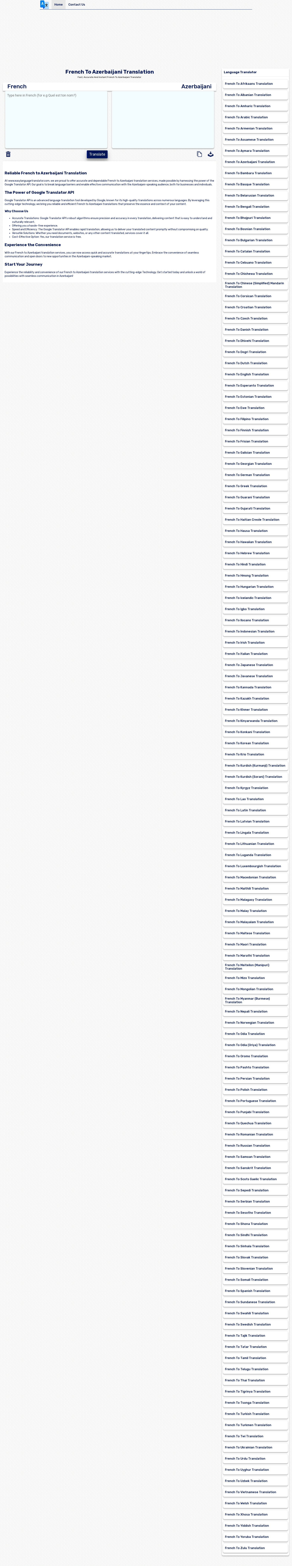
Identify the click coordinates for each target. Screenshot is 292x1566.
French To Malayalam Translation (249, 922)
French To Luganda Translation (248, 855)
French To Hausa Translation (246, 531)
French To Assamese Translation (249, 139)
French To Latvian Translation (247, 821)
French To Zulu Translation (245, 1548)
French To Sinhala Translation (247, 1246)
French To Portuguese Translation (250, 1101)
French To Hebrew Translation (247, 553)
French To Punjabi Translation (247, 1112)
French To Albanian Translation (248, 95)
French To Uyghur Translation (247, 1470)
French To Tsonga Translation (247, 1402)
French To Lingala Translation (247, 832)
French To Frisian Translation (246, 441)
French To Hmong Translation (247, 575)
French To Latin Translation (245, 810)
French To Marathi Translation (247, 955)
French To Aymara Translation (247, 151)
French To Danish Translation (246, 329)
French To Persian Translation (247, 1078)
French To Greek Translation (246, 486)
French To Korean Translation (247, 743)
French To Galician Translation (247, 452)
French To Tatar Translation (246, 1347)
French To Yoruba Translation (247, 1537)
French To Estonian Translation (248, 396)
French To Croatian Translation (248, 307)
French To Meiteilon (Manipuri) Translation (247, 966)
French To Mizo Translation (245, 978)
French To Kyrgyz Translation (246, 788)
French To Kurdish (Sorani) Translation (253, 777)
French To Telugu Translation (246, 1369)
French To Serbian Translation (247, 1201)
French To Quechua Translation (248, 1123)
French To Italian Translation (246, 654)
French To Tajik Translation (245, 1335)
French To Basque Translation (247, 184)
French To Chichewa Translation (249, 274)
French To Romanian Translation (249, 1134)
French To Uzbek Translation (246, 1481)
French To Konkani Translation (247, 732)
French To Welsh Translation (246, 1503)
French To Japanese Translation (249, 665)
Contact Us (76, 4)
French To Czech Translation (246, 318)
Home (58, 4)
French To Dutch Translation (246, 363)
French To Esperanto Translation (249, 385)
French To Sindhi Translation (246, 1235)
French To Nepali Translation (246, 1011)
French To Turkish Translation (247, 1414)
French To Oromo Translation (246, 1056)
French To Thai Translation (245, 1380)
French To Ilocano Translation (247, 620)
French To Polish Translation (246, 1090)
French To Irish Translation (245, 642)
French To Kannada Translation (248, 687)
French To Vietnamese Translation (250, 1492)
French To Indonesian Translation (249, 631)
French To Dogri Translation (245, 352)
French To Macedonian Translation (250, 877)
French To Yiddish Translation (247, 1525)
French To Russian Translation (247, 1145)
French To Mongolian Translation (249, 989)
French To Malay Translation (246, 911)
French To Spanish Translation (247, 1291)
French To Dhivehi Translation (247, 341)
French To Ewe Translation (244, 408)
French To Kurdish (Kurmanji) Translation (255, 765)
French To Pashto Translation (247, 1067)
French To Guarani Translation (247, 497)
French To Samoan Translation (247, 1157)
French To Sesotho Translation (248, 1212)
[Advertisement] (146, 40)
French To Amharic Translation (247, 106)
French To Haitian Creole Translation (252, 519)
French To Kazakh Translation (247, 698)
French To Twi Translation (244, 1436)
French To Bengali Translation (247, 206)
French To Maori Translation (245, 944)
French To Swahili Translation (247, 1313)
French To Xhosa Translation (246, 1514)
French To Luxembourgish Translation (253, 866)
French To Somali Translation (246, 1280)
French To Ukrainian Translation (248, 1447)
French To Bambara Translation (248, 173)
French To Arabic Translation (246, 117)
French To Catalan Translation (247, 251)
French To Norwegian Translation (249, 1022)
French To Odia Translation (245, 1034)
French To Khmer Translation (246, 709)
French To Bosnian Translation (247, 229)
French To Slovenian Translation (249, 1268)
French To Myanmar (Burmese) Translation (247, 1000)
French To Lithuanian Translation (249, 844)
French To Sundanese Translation (250, 1302)
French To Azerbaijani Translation (250, 162)
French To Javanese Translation (249, 676)
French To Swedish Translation (248, 1324)
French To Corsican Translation (248, 296)
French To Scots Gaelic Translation (251, 1179)
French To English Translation (247, 374)
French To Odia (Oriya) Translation (250, 1045)
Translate (97, 154)
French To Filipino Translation (247, 419)
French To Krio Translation (244, 754)
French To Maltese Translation (247, 933)
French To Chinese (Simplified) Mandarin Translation (254, 285)
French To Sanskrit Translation (248, 1168)
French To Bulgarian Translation (248, 240)
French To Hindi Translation (245, 564)
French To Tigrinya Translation (247, 1391)
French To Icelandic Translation (248, 598)
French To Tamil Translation (245, 1358)
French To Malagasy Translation (248, 899)
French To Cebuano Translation (248, 262)
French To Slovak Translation (246, 1257)
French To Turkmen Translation (248, 1425)
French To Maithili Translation (247, 888)
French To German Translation (247, 475)
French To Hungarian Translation (249, 587)
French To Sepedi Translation (247, 1190)
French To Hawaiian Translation (248, 542)
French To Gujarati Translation (247, 508)
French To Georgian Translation (248, 464)
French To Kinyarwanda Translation (251, 721)
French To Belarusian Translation (249, 195)
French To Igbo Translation (245, 609)
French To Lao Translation (244, 799)
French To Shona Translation (246, 1224)
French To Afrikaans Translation (249, 84)
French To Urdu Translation (245, 1458)
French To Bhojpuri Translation (248, 218)
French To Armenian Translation (248, 128)
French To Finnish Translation (247, 430)
